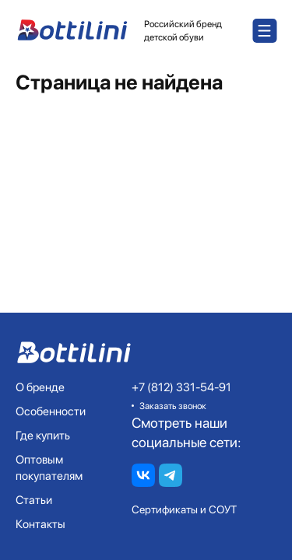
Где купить (43, 436)
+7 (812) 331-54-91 (181, 387)
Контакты (40, 524)
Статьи (34, 500)
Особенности (51, 411)
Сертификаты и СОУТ (184, 509)
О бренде (40, 387)
